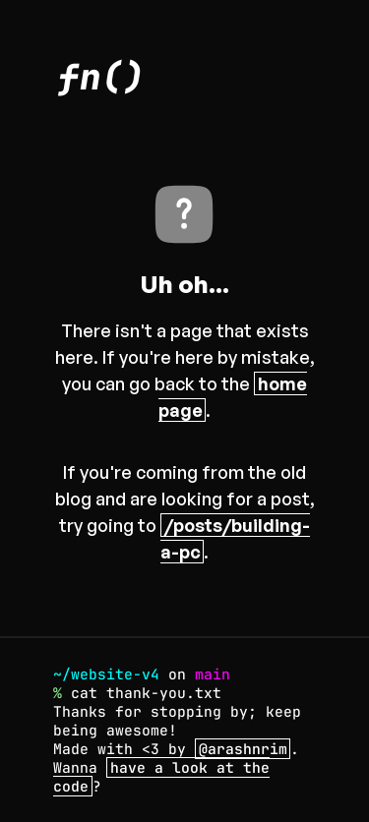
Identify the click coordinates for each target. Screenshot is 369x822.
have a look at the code (161, 776)
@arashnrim (243, 748)
